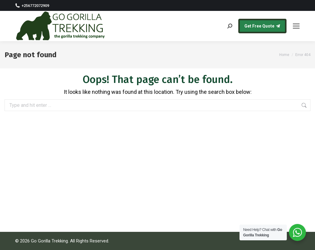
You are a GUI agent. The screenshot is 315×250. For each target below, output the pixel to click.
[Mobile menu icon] (296, 26)
